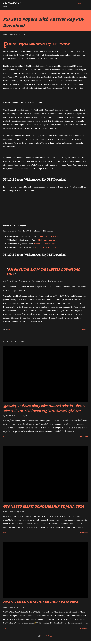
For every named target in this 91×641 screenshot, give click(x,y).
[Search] (78, 3)
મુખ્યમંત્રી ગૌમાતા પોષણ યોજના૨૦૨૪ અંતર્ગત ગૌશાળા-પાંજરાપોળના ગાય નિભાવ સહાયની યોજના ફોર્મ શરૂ (44, 408)
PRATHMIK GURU (12, 3)
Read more (84, 437)
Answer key (54, 236)
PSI (9, 329)
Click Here (43, 236)
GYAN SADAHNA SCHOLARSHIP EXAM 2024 (40, 602)
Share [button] (84, 329)
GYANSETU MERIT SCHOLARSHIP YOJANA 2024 (43, 506)
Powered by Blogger (45, 636)
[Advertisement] (45, 205)
